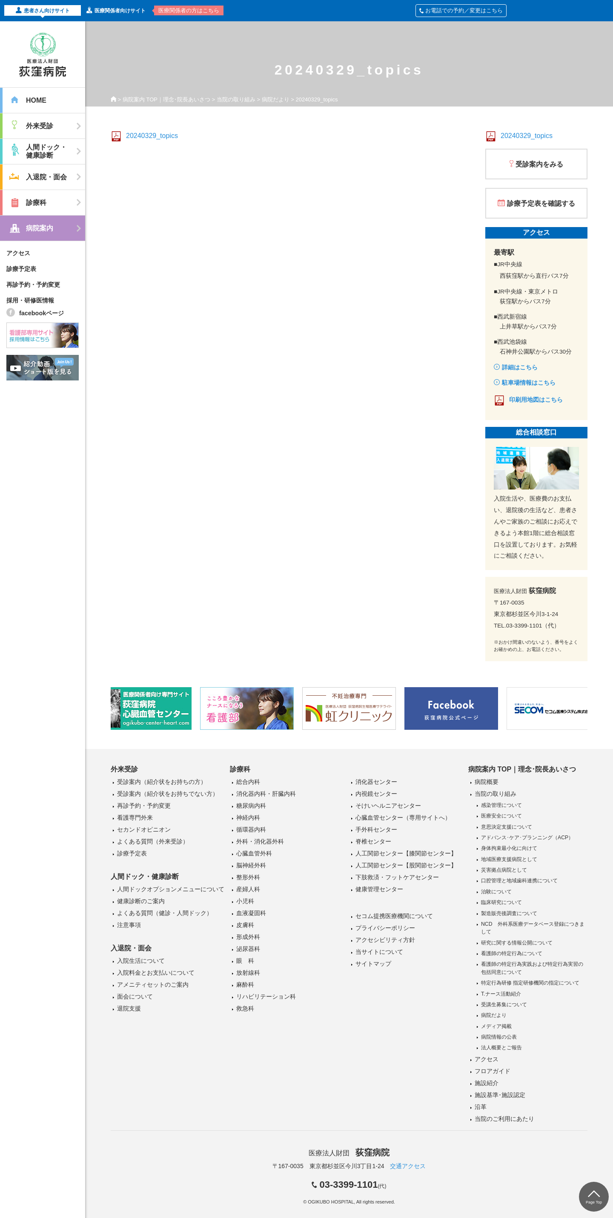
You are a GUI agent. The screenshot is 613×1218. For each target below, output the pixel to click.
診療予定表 (21, 268)
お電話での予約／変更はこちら (461, 10)
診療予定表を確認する (541, 203)
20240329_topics (152, 135)
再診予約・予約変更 (33, 284)
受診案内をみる (539, 164)
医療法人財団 (349, 1153)
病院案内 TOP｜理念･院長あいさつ (166, 99)
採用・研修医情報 (30, 300)
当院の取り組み (236, 99)
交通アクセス (408, 1166)
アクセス (18, 253)
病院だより (275, 99)
